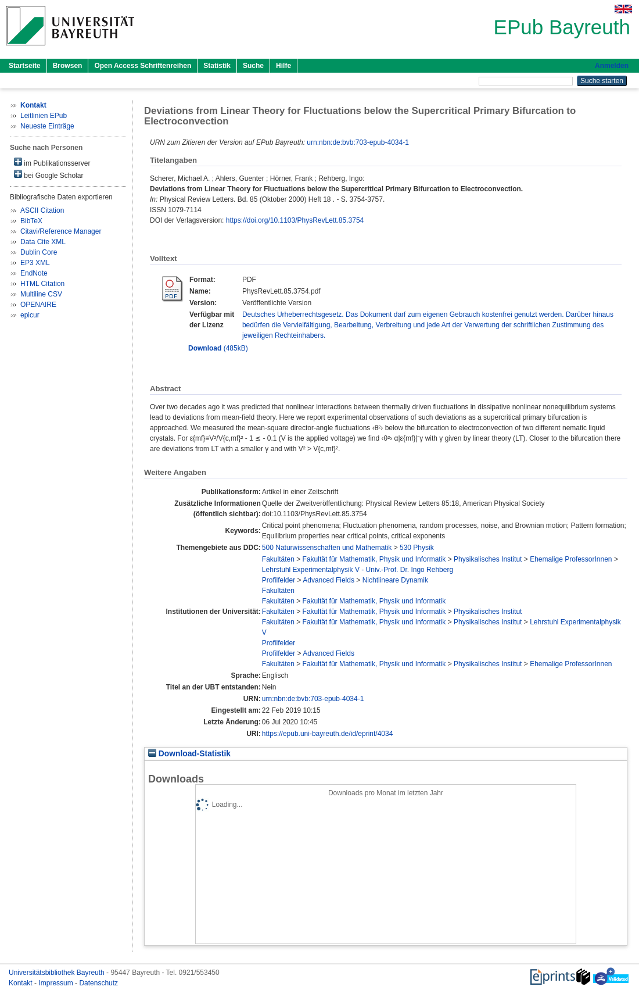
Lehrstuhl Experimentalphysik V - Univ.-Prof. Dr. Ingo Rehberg (357, 570)
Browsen (67, 66)
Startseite (25, 66)
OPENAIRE (38, 305)
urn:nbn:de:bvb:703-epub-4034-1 (357, 142)
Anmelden (612, 66)
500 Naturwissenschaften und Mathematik (327, 548)
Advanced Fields (328, 580)
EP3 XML (35, 263)
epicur (30, 315)
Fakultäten (278, 559)
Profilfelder (278, 580)
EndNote (34, 273)
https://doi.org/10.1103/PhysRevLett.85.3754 (295, 220)
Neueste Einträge (47, 126)
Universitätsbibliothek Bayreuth (57, 972)
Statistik (217, 66)
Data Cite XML (43, 242)
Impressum (56, 983)
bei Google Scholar (48, 175)
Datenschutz (98, 983)
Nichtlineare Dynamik (395, 580)
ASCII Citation (42, 210)
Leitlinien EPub (43, 116)
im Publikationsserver (52, 162)
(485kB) (218, 348)
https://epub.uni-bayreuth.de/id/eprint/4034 (327, 734)
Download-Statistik (189, 753)
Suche (253, 66)
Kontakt (21, 983)
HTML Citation (42, 284)
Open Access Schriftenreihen (142, 66)
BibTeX (31, 221)
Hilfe (283, 66)
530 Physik (417, 548)
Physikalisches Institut (488, 559)
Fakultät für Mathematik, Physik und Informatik (374, 559)
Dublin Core (38, 252)
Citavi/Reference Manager (60, 231)
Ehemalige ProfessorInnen (571, 559)
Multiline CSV (41, 294)
